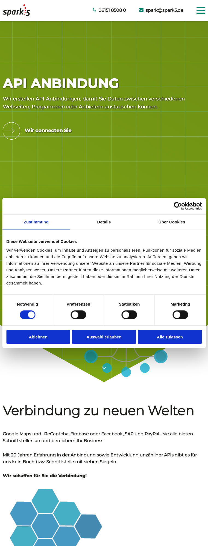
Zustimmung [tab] (36, 222)
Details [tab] (104, 222)
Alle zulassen (170, 336)
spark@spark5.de (161, 10)
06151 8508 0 (109, 10)
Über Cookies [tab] (172, 222)
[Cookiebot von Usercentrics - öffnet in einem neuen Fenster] (178, 206)
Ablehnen (38, 336)
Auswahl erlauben (103, 336)
